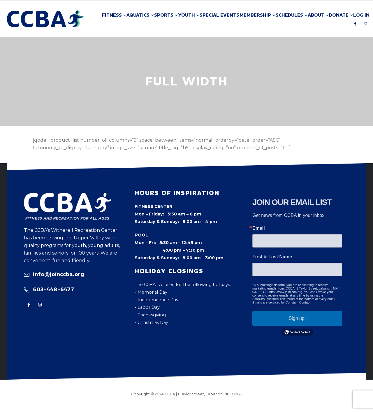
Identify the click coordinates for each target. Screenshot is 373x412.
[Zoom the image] (67, 196)
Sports (163, 15)
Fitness (112, 15)
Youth (186, 15)
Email (258, 228)
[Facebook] (355, 24)
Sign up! (297, 318)
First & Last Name (272, 257)
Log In (361, 15)
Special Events (219, 15)
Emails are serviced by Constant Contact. (281, 302)
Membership (255, 15)
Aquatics (137, 15)
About (316, 15)
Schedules (289, 15)
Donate (339, 15)
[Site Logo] (45, 19)
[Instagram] (365, 24)
